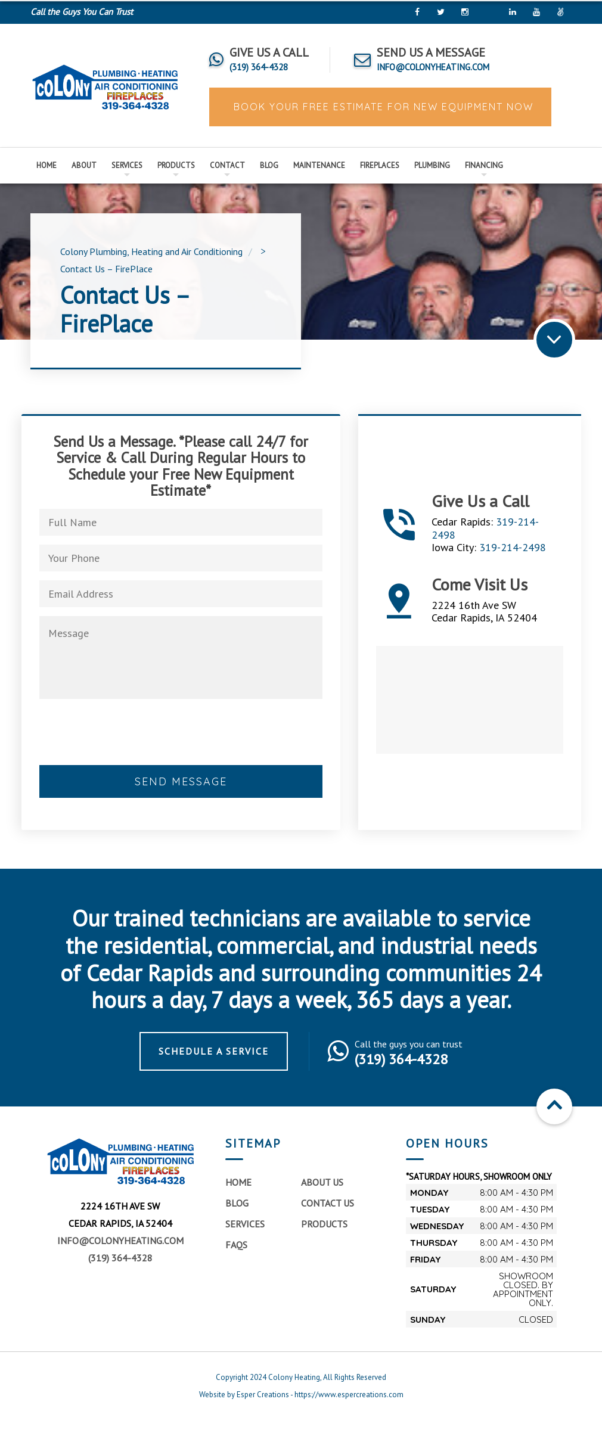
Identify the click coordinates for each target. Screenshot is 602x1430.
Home (46, 165)
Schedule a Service (214, 1059)
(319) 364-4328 (120, 1266)
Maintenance (319, 165)
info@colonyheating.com (120, 1248)
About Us (322, 1190)
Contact (227, 165)
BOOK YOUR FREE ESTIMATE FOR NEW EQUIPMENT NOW (381, 107)
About (84, 165)
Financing (484, 165)
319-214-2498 (512, 551)
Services (126, 165)
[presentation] (130, 748)
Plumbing (432, 165)
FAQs (236, 1252)
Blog (269, 165)
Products (176, 165)
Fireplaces (379, 165)
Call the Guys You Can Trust (81, 11)
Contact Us (327, 1211)
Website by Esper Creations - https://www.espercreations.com (301, 1402)
